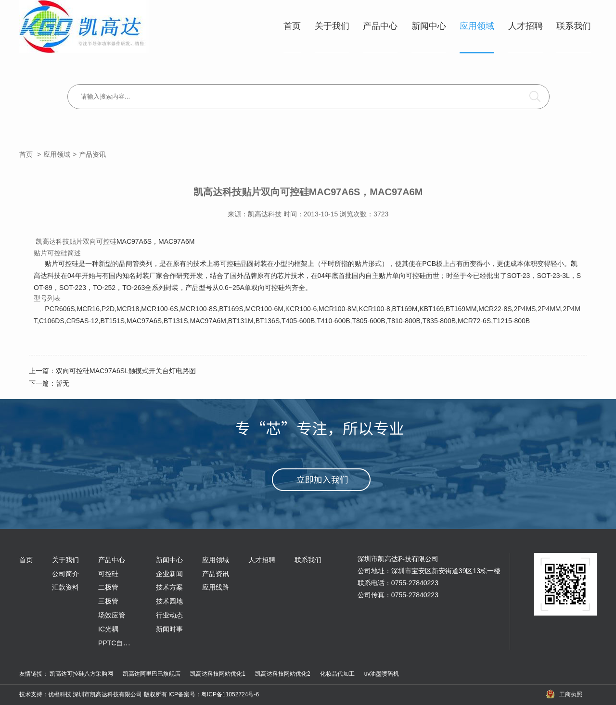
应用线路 (215, 587)
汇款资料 (65, 587)
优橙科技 (59, 694)
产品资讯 (92, 154)
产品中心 (380, 26)
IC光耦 (108, 629)
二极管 (108, 587)
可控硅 (108, 574)
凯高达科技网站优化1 (217, 673)
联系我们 (573, 26)
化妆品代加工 (337, 673)
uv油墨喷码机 (381, 673)
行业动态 (169, 615)
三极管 (108, 601)
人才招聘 (525, 26)
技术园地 (169, 601)
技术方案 (169, 587)
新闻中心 (428, 26)
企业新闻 (169, 574)
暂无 (62, 383)
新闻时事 (169, 629)
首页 (292, 26)
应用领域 (477, 26)
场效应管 (111, 615)
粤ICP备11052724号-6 (230, 694)
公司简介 (65, 574)
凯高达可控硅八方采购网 (81, 673)
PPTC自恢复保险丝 (127, 643)
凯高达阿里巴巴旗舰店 (151, 673)
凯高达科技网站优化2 (282, 673)
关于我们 (332, 26)
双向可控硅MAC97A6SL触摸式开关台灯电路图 (126, 371)
